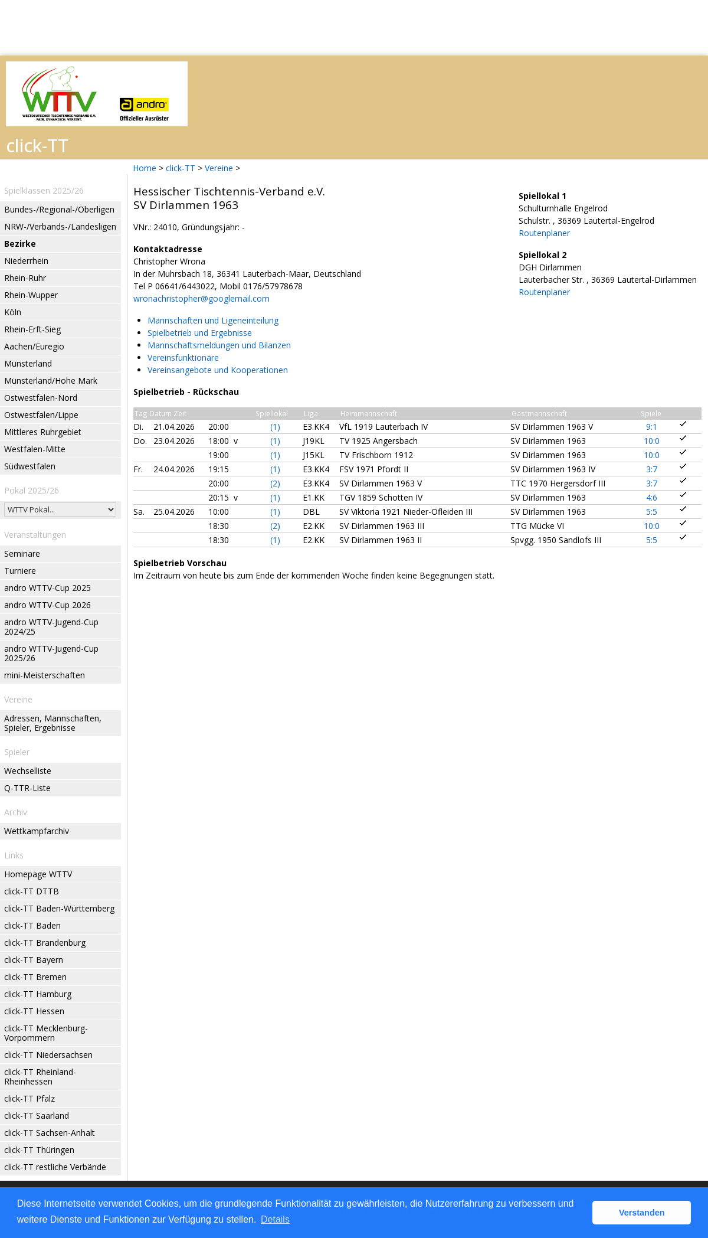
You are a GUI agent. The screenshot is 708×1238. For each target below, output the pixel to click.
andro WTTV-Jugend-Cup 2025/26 (51, 653)
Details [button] (275, 1219)
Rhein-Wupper (31, 294)
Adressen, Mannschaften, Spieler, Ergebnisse (52, 723)
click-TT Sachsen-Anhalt (49, 1132)
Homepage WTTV (38, 874)
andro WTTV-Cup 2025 (47, 587)
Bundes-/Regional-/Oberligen (59, 209)
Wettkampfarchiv (36, 831)
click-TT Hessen (34, 1011)
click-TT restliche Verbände (55, 1166)
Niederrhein (26, 260)
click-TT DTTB (31, 891)
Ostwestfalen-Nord (40, 397)
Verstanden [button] (642, 1212)
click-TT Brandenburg (45, 942)
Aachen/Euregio (34, 346)
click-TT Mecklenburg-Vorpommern (46, 1033)
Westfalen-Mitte (34, 449)
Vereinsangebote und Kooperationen (218, 369)
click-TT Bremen (35, 976)
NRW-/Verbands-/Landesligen (60, 226)
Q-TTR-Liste (27, 787)
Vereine (219, 168)
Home (144, 168)
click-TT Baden (32, 925)
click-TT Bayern (33, 959)
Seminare (22, 553)
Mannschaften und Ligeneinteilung (213, 320)
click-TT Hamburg (37, 993)
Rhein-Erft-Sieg (32, 329)
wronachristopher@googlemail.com (201, 298)
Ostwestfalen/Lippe (41, 414)
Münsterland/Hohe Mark (50, 380)
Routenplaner (544, 233)
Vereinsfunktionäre (183, 357)
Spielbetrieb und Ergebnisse (200, 332)
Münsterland (28, 363)
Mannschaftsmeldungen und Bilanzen (219, 345)
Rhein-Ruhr (25, 277)
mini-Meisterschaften (44, 675)
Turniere (20, 570)
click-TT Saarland (36, 1115)
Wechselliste (27, 770)
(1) (275, 426)
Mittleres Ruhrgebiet (42, 431)
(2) (275, 483)
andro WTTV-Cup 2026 (47, 604)
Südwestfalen (29, 466)
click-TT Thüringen (39, 1149)
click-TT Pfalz (29, 1098)
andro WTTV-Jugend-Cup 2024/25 (51, 626)
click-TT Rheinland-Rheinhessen (40, 1076)
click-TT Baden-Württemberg (59, 908)
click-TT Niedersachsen (48, 1054)
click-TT (180, 168)
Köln (12, 312)
